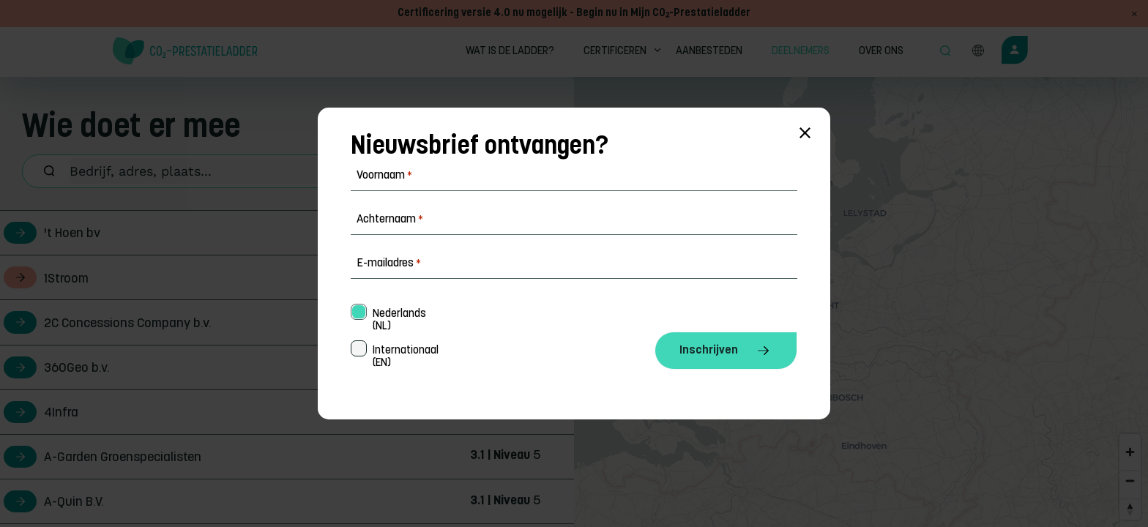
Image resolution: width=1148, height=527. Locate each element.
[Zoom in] (1130, 452)
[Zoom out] (1130, 480)
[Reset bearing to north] (1130, 509)
